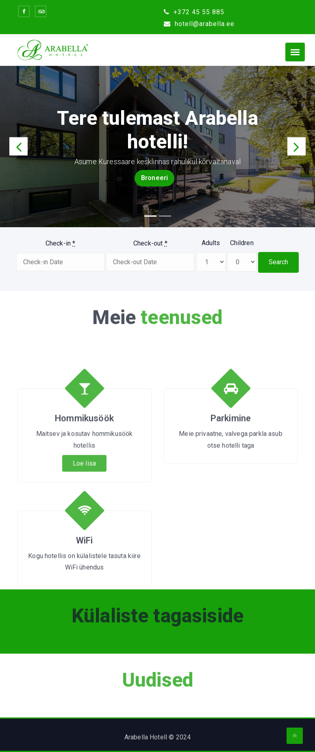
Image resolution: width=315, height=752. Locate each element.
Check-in (61, 243)
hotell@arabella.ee (199, 24)
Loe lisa (84, 500)
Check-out (150, 243)
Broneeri (154, 178)
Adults (211, 243)
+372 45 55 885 (194, 12)
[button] (18, 146)
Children (242, 243)
